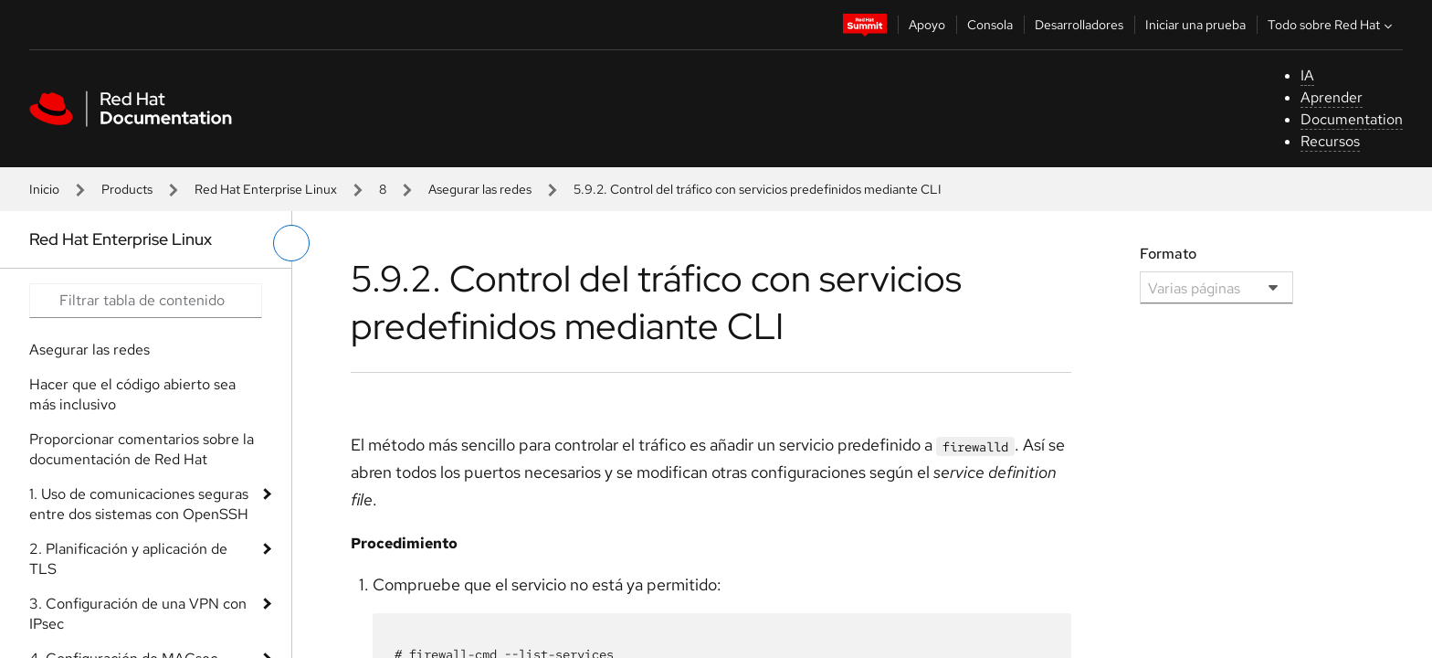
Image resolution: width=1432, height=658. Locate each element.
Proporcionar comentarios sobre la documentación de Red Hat (141, 449)
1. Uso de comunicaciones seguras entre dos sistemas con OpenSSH (138, 504)
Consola (990, 24)
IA (1307, 75)
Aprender (1331, 97)
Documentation (1351, 119)
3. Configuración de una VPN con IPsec (138, 613)
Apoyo (927, 24)
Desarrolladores (1079, 24)
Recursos (1330, 141)
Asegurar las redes (480, 189)
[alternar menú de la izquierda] (291, 243)
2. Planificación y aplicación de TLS (128, 558)
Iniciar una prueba (1195, 24)
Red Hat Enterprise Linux (266, 189)
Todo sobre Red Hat (1332, 24)
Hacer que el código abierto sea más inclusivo (132, 394)
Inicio (44, 189)
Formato (1168, 253)
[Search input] (145, 300)
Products (127, 189)
